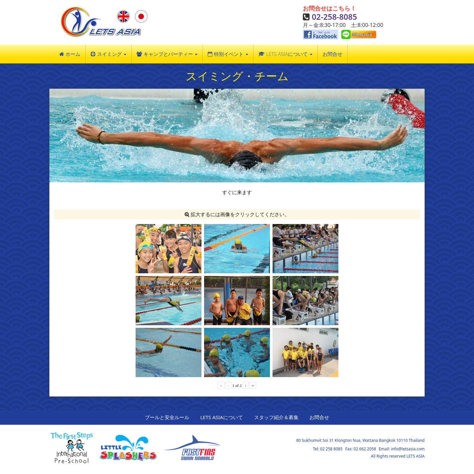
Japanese (142, 18)
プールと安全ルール (167, 417)
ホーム (73, 54)
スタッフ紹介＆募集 (276, 417)
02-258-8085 (334, 16)
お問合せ (332, 54)
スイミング (111, 54)
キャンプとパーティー (171, 54)
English (124, 18)
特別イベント (231, 54)
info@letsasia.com (408, 449)
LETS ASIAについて (289, 54)
